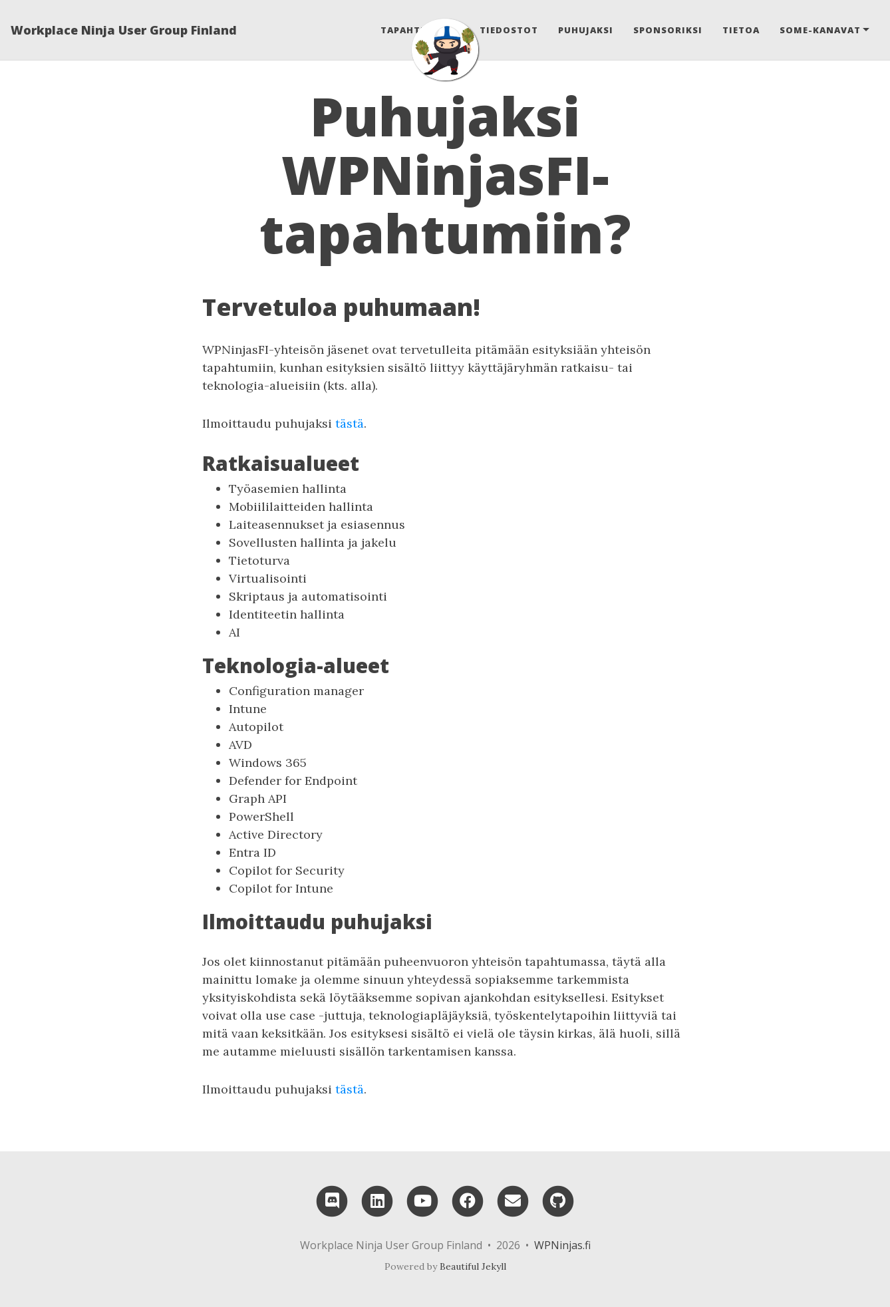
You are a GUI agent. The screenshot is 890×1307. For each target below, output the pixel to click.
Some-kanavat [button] (820, 30)
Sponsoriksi (667, 30)
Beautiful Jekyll (473, 1266)
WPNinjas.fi (562, 1245)
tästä (349, 423)
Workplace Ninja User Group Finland (124, 30)
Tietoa (741, 30)
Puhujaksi (585, 30)
